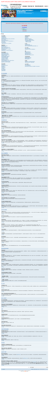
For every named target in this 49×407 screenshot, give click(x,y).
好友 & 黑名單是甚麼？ (27, 48)
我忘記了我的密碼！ (3, 39)
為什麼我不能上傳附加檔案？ (4, 58)
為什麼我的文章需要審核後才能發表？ (6, 61)
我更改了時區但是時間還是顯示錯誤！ (6, 47)
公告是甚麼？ (3, 68)
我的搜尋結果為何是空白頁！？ (28, 53)
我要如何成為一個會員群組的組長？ (29, 39)
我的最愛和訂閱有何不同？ (28, 57)
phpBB (22, 370)
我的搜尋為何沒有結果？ (28, 52)
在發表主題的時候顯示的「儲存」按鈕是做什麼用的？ (7, 60)
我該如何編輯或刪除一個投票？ (5, 56)
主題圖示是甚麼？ (3, 70)
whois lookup (34, 361)
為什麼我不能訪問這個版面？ (4, 57)
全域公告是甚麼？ (3, 67)
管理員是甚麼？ (27, 36)
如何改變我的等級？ (3, 49)
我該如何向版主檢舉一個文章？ (5, 59)
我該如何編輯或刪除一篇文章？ (5, 53)
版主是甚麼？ (26, 37)
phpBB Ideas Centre (25, 358)
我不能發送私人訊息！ (27, 44)
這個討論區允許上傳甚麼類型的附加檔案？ (30, 61)
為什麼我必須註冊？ (3, 37)
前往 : (29, 367)
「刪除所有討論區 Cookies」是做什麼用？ (6, 43)
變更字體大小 (47, 18)
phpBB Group (18, 354)
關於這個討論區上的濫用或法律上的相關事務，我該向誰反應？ (32, 66)
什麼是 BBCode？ (3, 64)
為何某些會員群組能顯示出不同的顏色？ (30, 40)
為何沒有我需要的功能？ (28, 65)
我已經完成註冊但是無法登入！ (5, 40)
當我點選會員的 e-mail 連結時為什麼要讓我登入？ (7, 50)
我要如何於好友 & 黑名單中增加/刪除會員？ (30, 49)
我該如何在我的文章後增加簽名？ (5, 54)
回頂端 (3, 77)
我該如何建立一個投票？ (4, 55)
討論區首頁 (3, 18)
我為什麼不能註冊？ (3, 42)
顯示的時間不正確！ (3, 46)
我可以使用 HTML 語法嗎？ (4, 65)
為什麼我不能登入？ (3, 36)
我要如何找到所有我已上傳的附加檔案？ (30, 62)
